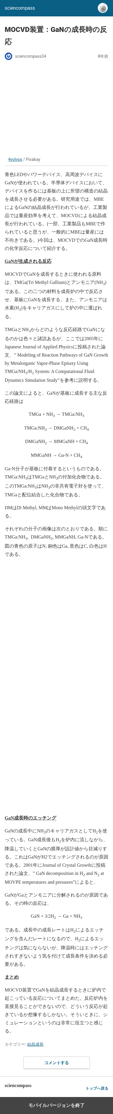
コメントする (56, 1062)
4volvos (15, 159)
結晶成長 (35, 1044)
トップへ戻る (96, 1088)
